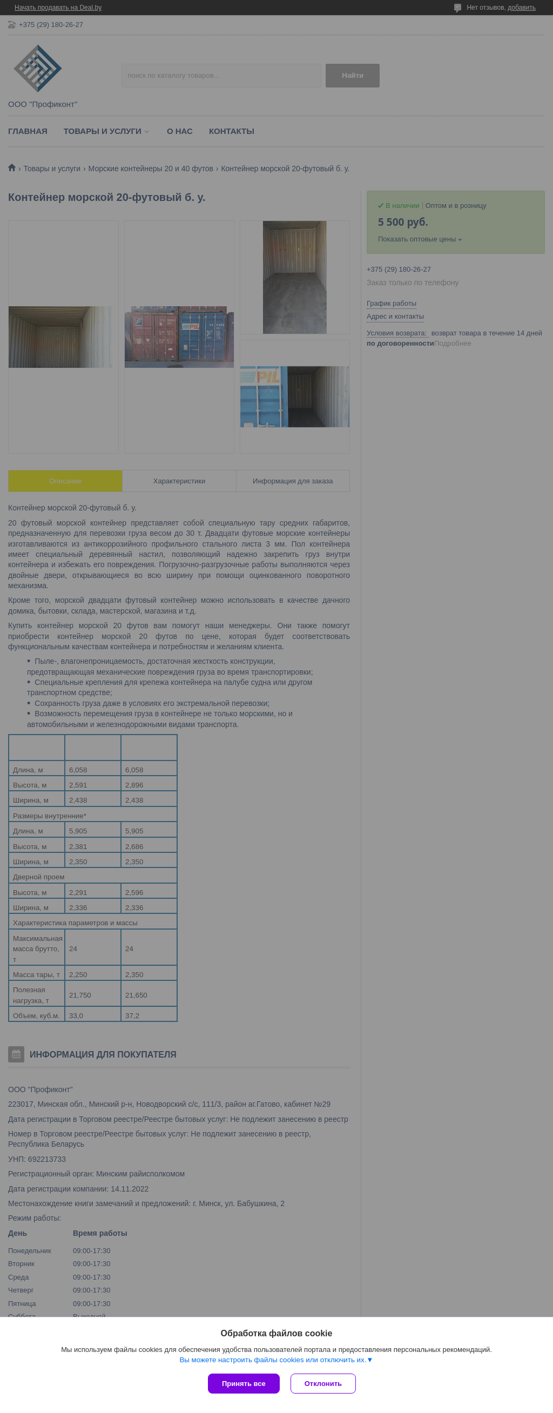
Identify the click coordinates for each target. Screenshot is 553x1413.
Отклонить (323, 1384)
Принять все (244, 1384)
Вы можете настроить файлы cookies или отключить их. (272, 1360)
